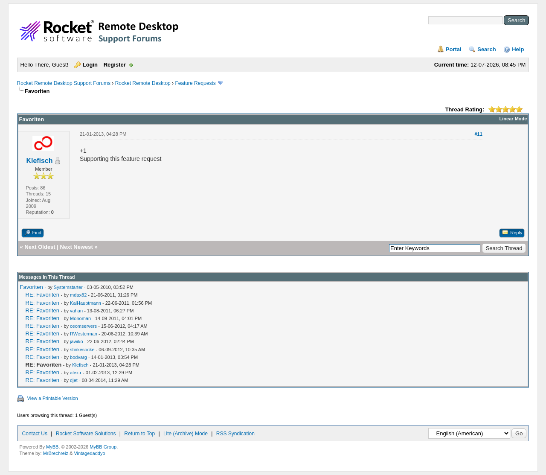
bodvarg (78, 357)
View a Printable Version (52, 398)
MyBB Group (103, 446)
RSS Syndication (235, 434)
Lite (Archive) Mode (185, 434)
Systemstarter (68, 287)
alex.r (75, 372)
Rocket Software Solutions (86, 434)
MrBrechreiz (55, 453)
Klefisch (39, 160)
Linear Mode (513, 118)
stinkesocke (82, 349)
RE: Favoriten (42, 294)
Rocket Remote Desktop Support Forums (63, 83)
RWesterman (83, 333)
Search (486, 49)
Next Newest (76, 247)
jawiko (76, 341)
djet (74, 380)
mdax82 (78, 294)
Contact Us (34, 434)
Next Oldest (39, 247)
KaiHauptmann (85, 303)
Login (90, 64)
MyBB (52, 446)
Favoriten (31, 287)
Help (518, 49)
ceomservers (83, 326)
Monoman (80, 318)
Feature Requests (195, 83)
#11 (478, 134)
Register (115, 64)
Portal (454, 49)
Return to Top (139, 434)
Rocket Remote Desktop (143, 83)
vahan (76, 310)
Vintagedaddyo (89, 453)
